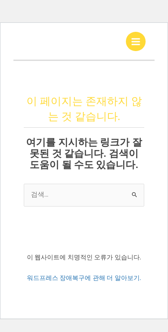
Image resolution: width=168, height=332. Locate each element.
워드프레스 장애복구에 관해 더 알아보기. (84, 277)
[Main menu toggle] (136, 42)
